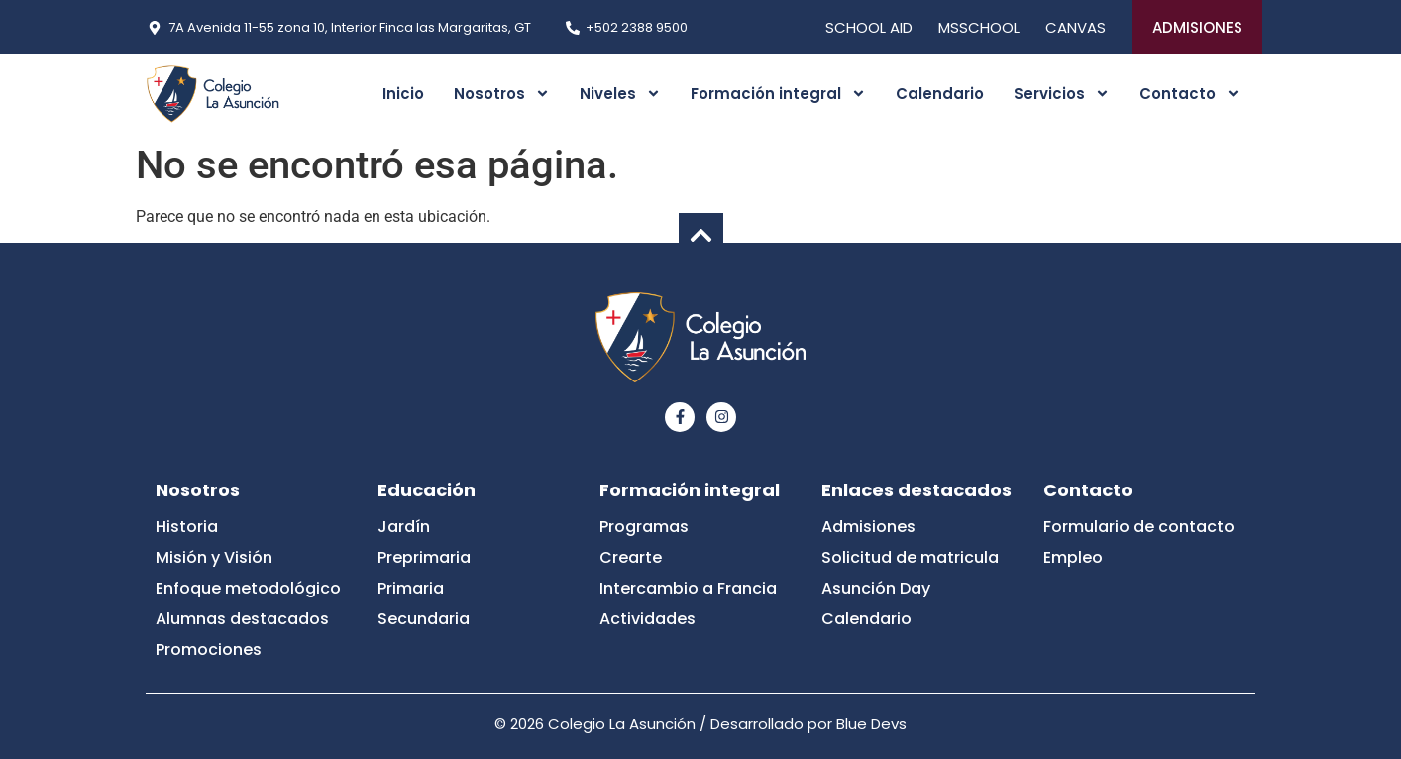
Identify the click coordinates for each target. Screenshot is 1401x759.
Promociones (209, 649)
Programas (644, 526)
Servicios (1062, 93)
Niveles (620, 93)
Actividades (647, 618)
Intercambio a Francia (688, 588)
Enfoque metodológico (248, 588)
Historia (187, 526)
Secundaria (423, 618)
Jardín (403, 526)
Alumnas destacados (242, 618)
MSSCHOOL (979, 27)
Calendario (940, 93)
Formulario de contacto (1139, 526)
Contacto (1189, 93)
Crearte (630, 557)
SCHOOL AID (869, 27)
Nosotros (502, 93)
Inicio (403, 93)
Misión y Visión (214, 557)
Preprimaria (424, 557)
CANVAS (1075, 27)
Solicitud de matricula (910, 557)
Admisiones (868, 526)
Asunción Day (875, 588)
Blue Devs (871, 723)
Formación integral (778, 93)
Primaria (410, 588)
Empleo (1073, 557)
